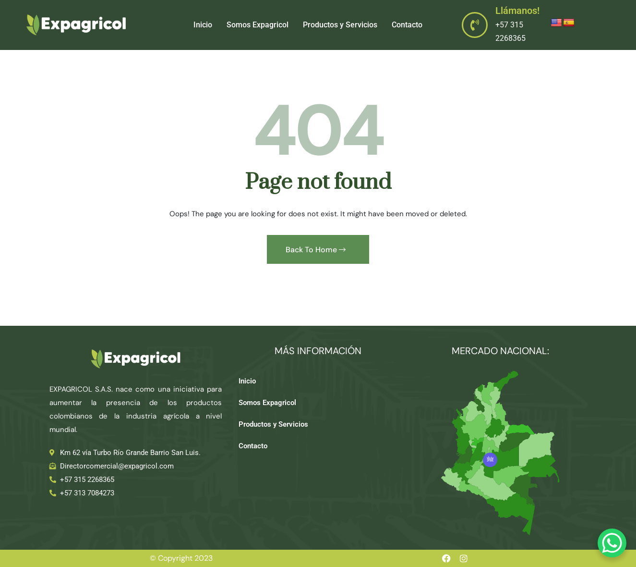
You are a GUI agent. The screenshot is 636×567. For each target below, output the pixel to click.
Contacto (407, 24)
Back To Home (316, 250)
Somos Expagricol (257, 24)
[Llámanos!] (475, 25)
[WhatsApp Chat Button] (612, 543)
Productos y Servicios (340, 24)
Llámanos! (517, 10)
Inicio (202, 24)
